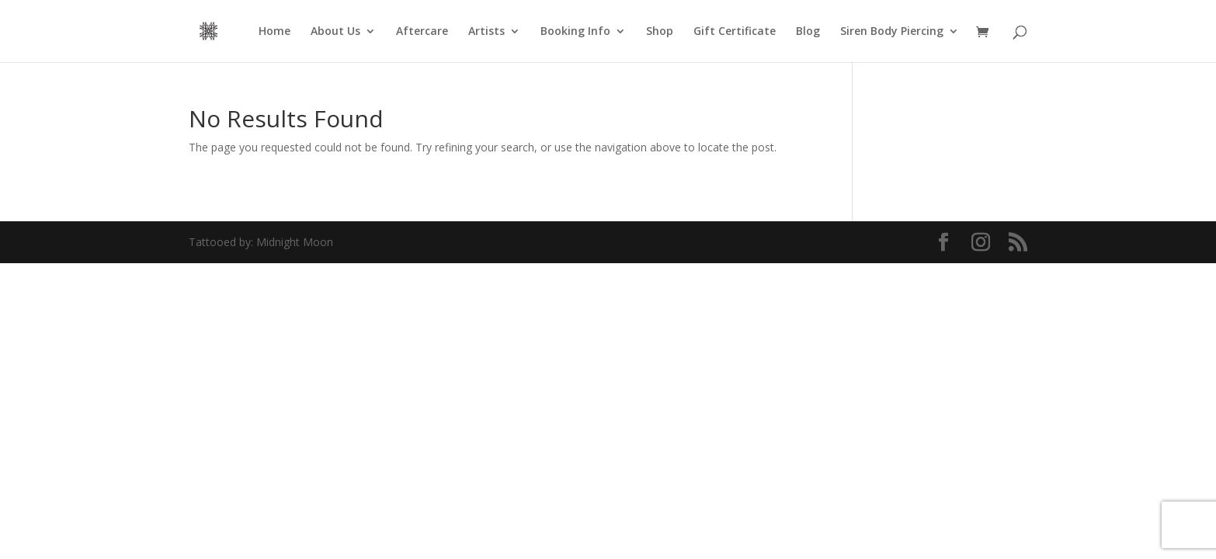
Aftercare (422, 32)
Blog (808, 32)
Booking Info (575, 32)
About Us (335, 32)
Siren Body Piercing (891, 32)
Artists (486, 32)
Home (274, 32)
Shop (659, 32)
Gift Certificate (734, 32)
